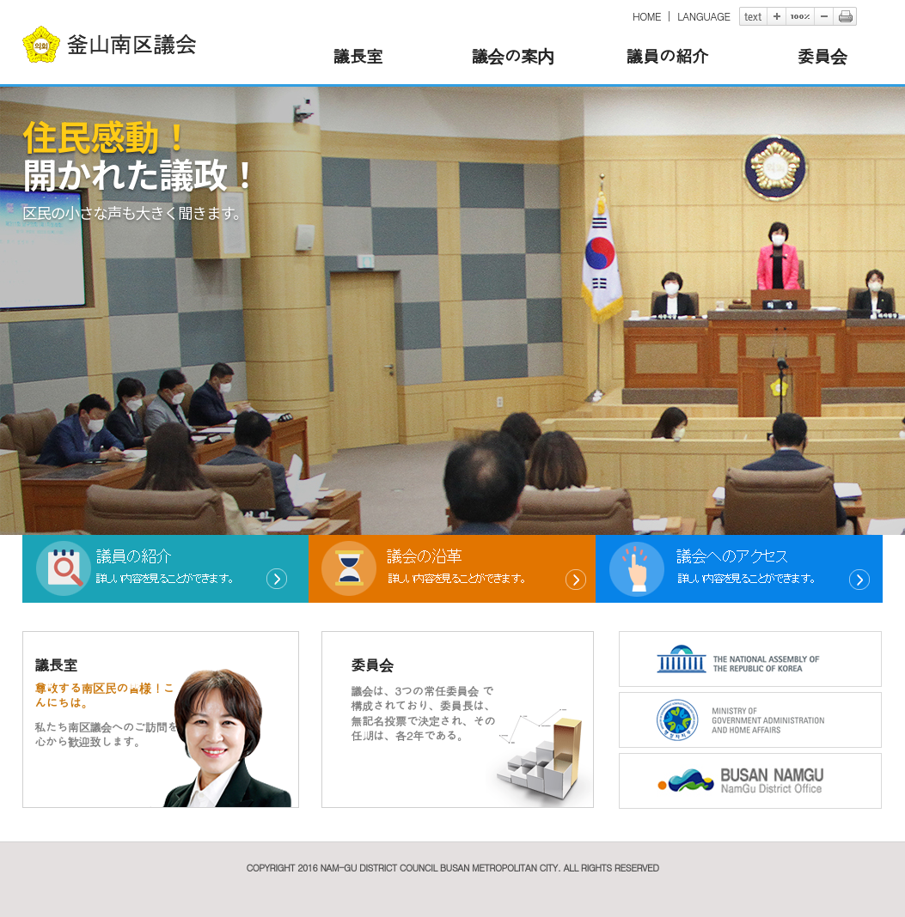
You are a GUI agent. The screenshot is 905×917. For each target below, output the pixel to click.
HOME (647, 16)
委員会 (821, 55)
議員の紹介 (667, 55)
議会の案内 (512, 55)
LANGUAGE (704, 16)
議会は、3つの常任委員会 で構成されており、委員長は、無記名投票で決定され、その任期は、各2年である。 (423, 713)
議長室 (357, 55)
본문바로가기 (22, 0)
